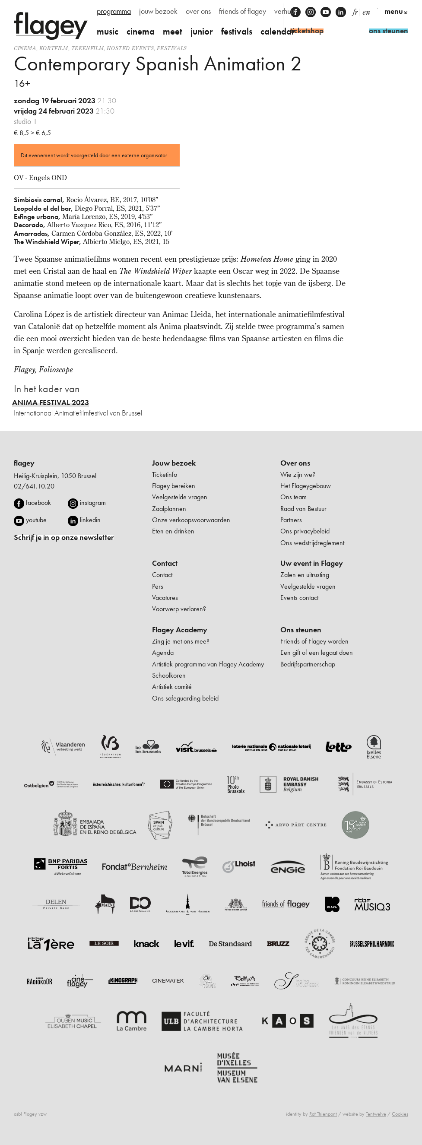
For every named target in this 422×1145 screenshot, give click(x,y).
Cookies (400, 1113)
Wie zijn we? (297, 474)
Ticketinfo (164, 474)
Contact (165, 563)
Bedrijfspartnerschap (307, 664)
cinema (141, 31)
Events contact (299, 597)
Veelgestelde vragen (179, 496)
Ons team (293, 496)
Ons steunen (300, 629)
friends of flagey (242, 11)
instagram (93, 502)
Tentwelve (376, 1113)
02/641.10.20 (34, 486)
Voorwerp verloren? (179, 608)
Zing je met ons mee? (180, 641)
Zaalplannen (169, 508)
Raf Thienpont (323, 1113)
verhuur (285, 11)
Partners (291, 519)
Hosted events (130, 48)
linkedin (90, 519)
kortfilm (53, 48)
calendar (277, 31)
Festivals (172, 48)
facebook (38, 502)
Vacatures (165, 597)
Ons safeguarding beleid (185, 698)
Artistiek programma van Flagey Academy (208, 664)
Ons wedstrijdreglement (312, 542)
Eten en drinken (173, 531)
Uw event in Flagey (311, 563)
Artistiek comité (172, 686)
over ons (198, 11)
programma (114, 11)
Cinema (25, 48)
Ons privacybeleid (305, 531)
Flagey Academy (179, 629)
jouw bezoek (158, 11)
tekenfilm (87, 48)
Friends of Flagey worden (314, 641)
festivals (236, 31)
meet (172, 31)
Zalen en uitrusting (304, 574)
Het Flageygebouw (305, 485)
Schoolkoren (169, 675)
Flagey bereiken (173, 485)
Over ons (295, 463)
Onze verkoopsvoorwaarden (191, 519)
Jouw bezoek (174, 463)
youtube (36, 519)
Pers (157, 586)
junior (201, 31)
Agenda (163, 652)
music (107, 31)
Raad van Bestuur (303, 508)
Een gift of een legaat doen (316, 652)
